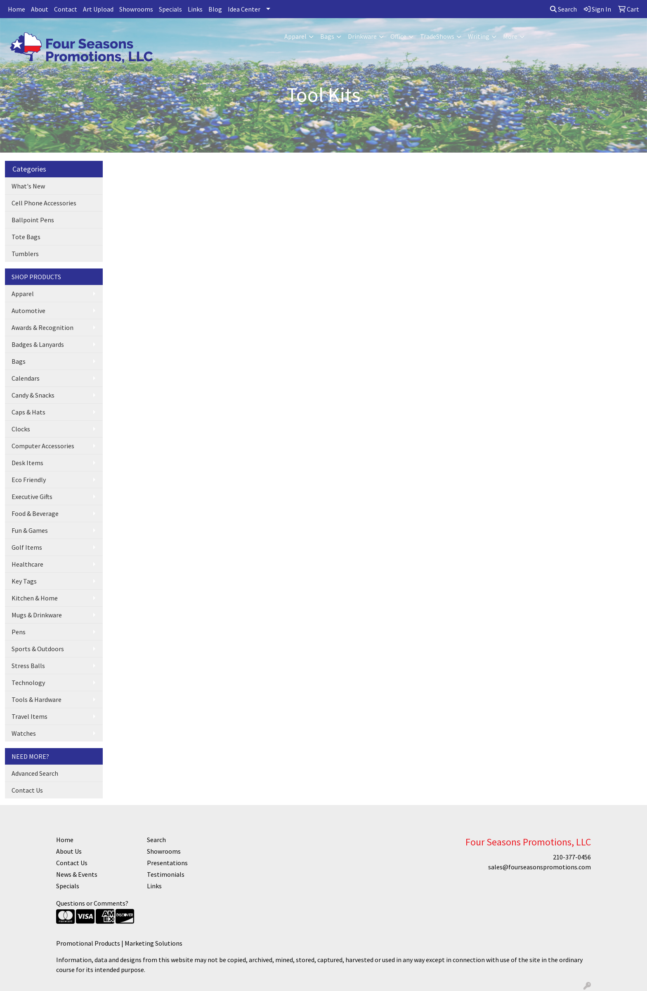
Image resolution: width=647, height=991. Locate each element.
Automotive (28, 310)
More (510, 36)
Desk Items (27, 463)
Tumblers (25, 254)
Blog (215, 9)
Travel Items (29, 716)
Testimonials (165, 874)
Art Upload (98, 9)
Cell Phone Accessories (44, 203)
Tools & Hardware (36, 699)
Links (195, 9)
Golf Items (27, 547)
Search (563, 9)
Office (398, 36)
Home (16, 9)
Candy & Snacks (33, 395)
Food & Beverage (35, 513)
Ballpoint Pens (33, 220)
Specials (170, 9)
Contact (65, 9)
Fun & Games (30, 530)
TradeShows (437, 36)
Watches (24, 733)
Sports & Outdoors (38, 649)
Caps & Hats (28, 412)
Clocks (21, 429)
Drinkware (362, 36)
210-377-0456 (572, 857)
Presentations (167, 863)
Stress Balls (28, 665)
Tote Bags (26, 237)
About (39, 9)
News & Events (76, 874)
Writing (478, 36)
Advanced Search (35, 773)
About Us (69, 851)
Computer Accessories (43, 446)
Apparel (295, 36)
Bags (327, 36)
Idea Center (244, 9)
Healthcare (27, 564)
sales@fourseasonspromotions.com (539, 867)
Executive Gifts (32, 496)
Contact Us (27, 790)
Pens (19, 632)
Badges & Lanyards (38, 344)
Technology (28, 682)
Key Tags (24, 581)
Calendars (26, 378)
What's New (28, 186)
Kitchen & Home (35, 598)
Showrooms (136, 9)
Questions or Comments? (92, 903)
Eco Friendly (29, 479)
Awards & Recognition (42, 327)
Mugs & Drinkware (37, 615)
